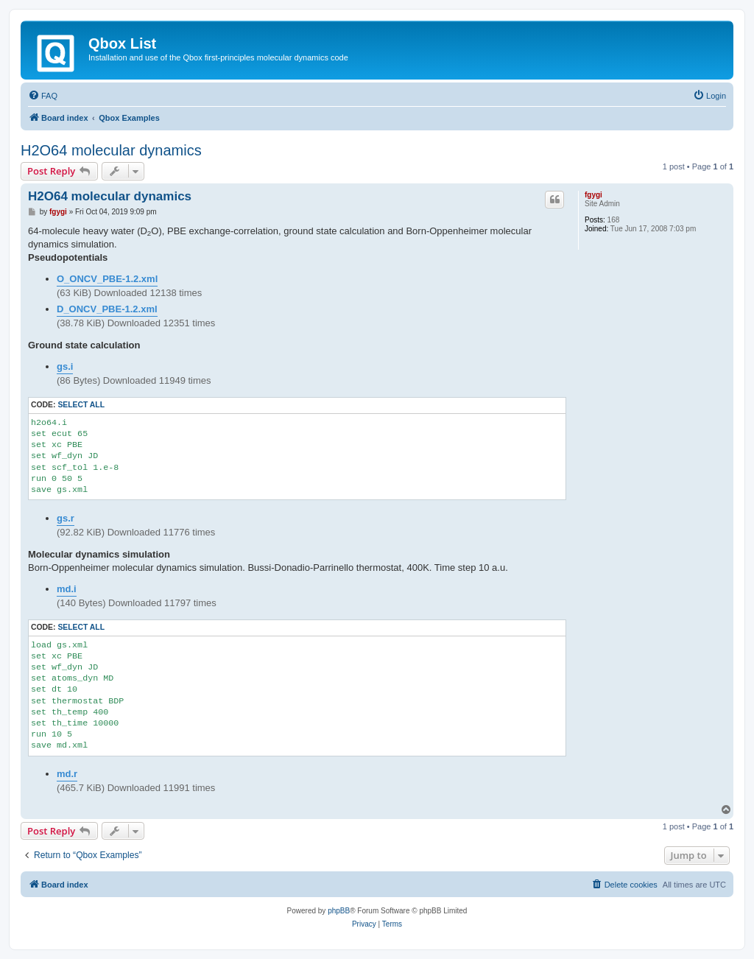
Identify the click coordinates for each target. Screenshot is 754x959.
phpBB (339, 911)
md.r (67, 773)
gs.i (65, 366)
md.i (67, 588)
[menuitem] (42, 96)
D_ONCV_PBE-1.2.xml (107, 309)
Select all (81, 405)
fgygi (593, 195)
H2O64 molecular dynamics (111, 150)
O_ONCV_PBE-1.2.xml (107, 278)
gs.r (65, 518)
